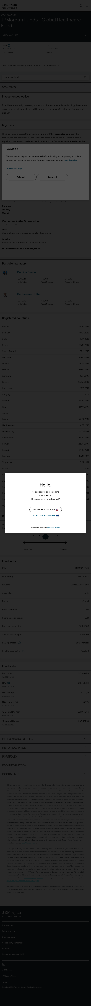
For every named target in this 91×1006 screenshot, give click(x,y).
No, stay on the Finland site (46, 515)
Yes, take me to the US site (45, 510)
